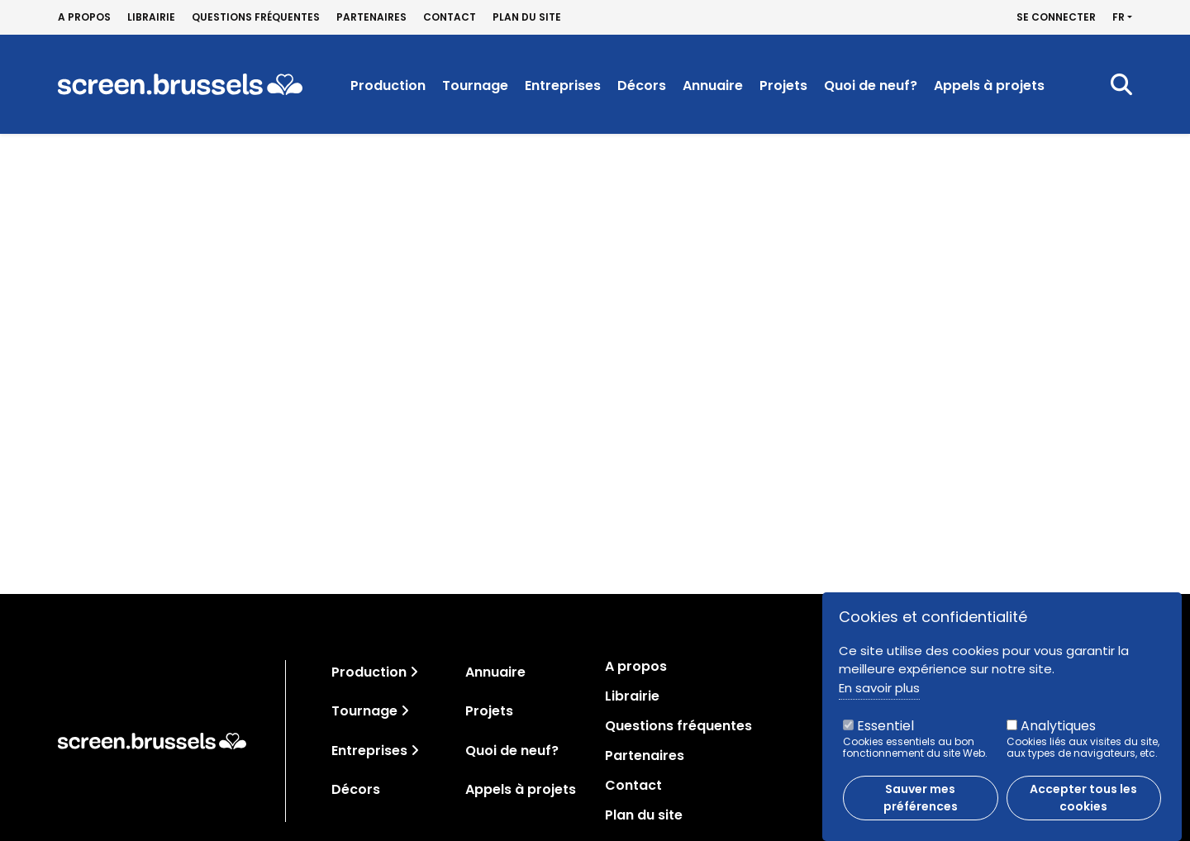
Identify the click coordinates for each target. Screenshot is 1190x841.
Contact (449, 17)
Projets (783, 85)
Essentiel (885, 733)
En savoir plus (879, 695)
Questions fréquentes (256, 17)
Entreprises (563, 85)
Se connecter (1056, 17)
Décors (641, 85)
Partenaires (371, 17)
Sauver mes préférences (920, 805)
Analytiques (1058, 733)
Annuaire (713, 85)
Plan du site (527, 17)
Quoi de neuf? (870, 85)
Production (388, 85)
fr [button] (1118, 17)
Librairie (151, 17)
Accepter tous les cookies (1083, 805)
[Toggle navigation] (414, 672)
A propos (84, 17)
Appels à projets (989, 85)
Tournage (475, 85)
